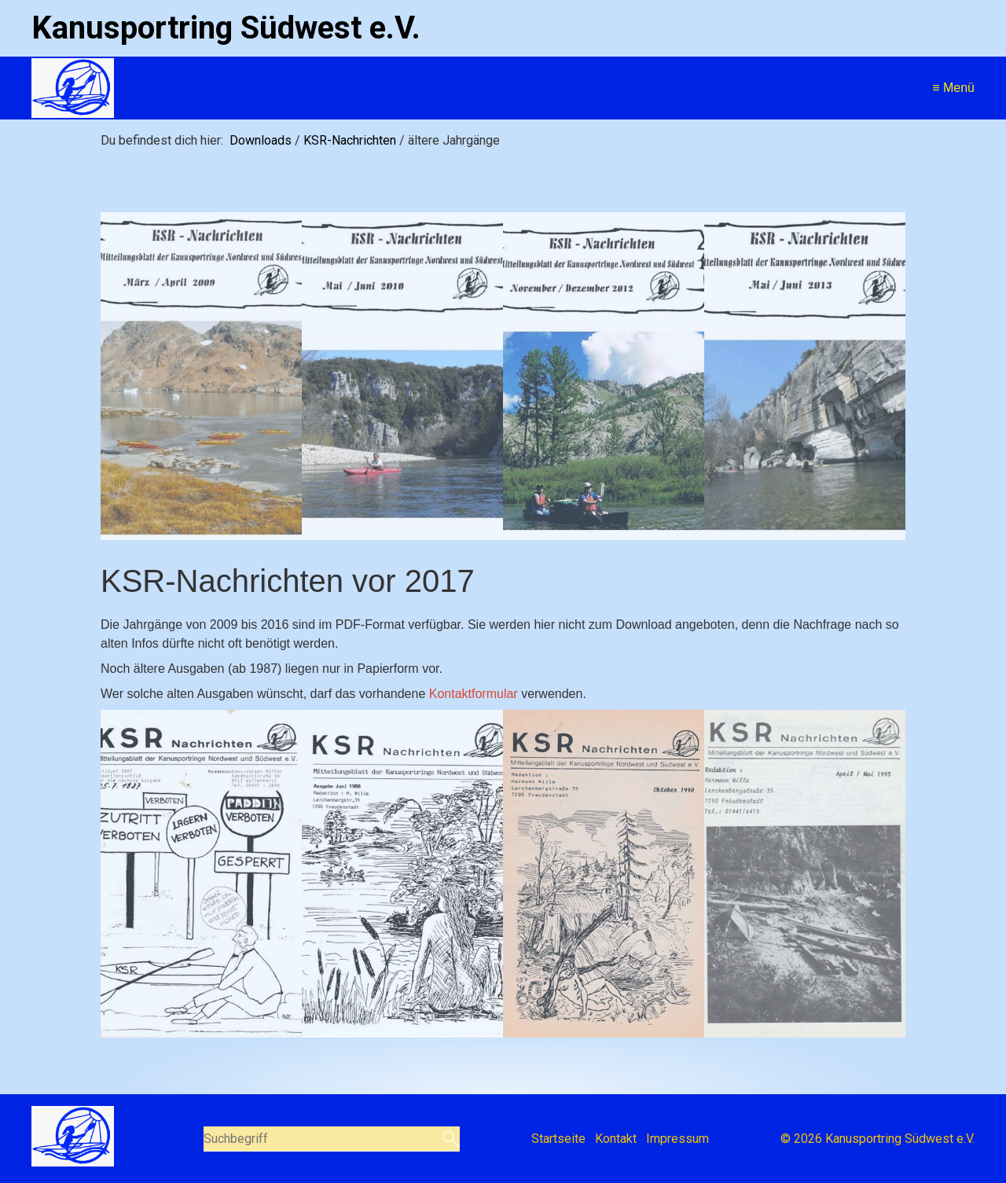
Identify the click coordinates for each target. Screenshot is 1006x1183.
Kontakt (616, 1138)
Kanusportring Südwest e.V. (225, 27)
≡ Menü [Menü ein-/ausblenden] (953, 87)
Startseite (558, 1138)
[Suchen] (449, 1139)
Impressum (677, 1138)
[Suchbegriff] (332, 1139)
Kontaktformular (473, 693)
